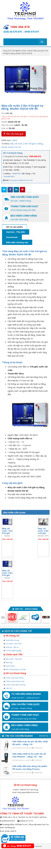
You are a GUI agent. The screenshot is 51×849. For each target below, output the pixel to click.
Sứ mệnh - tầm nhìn (14, 643)
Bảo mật (9, 662)
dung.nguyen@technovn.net (21, 180)
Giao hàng (10, 666)
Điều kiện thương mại (17, 242)
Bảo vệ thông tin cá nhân (16, 669)
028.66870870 (9, 176)
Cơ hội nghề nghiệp (13, 650)
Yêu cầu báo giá (13, 133)
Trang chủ (7, 51)
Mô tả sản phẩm (14, 226)
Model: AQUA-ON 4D (11, 147)
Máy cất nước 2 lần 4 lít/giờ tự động (26, 143)
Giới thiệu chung (12, 640)
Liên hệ (9, 688)
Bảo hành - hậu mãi (14, 659)
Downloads (12, 237)
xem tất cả (44, 736)
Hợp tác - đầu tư (12, 647)
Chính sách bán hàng (14, 678)
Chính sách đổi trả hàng (15, 684)
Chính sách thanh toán (15, 681)
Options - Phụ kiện (15, 231)
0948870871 (16, 173)
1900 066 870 (35, 156)
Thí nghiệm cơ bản (19, 51)
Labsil (30, 51)
